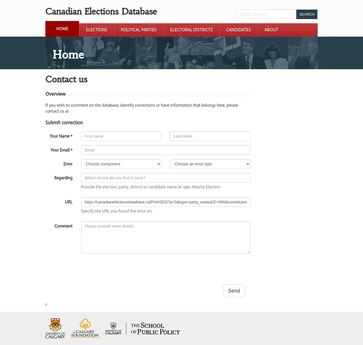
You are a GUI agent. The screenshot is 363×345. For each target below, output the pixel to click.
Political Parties (139, 29)
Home (62, 28)
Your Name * (61, 136)
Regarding (63, 177)
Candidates (238, 29)
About (271, 29)
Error (67, 164)
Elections (96, 29)
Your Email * (61, 150)
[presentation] (124, 269)
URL (69, 202)
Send (234, 291)
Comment (63, 226)
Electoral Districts (191, 29)
